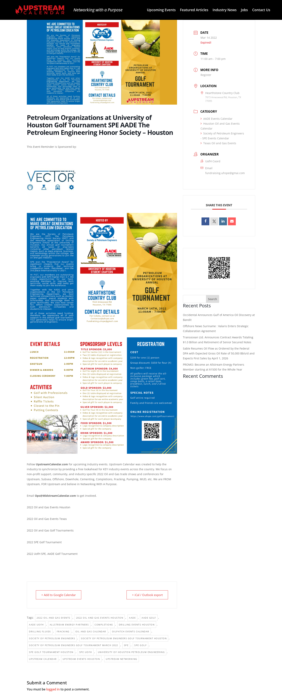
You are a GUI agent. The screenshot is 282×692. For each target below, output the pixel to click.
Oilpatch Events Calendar (130, 631)
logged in (53, 689)
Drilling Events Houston (137, 624)
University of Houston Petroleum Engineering (131, 652)
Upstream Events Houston (81, 658)
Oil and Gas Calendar (90, 631)
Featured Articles (194, 10)
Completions (104, 624)
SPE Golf (140, 645)
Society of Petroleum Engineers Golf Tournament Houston (124, 638)
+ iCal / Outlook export (147, 595)
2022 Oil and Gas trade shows (116, 474)
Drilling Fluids (40, 631)
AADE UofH (36, 624)
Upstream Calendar (43, 658)
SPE (126, 645)
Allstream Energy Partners (69, 624)
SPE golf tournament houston (51, 652)
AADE (132, 617)
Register (206, 75)
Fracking (63, 631)
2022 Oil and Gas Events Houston (99, 617)
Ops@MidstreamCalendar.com (55, 496)
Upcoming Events (161, 10)
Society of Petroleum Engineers (52, 638)
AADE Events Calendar (216, 119)
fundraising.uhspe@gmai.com (225, 173)
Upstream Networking (121, 658)
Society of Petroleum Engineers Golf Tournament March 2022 (73, 645)
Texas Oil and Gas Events (218, 143)
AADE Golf (149, 617)
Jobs (244, 10)
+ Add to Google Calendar (59, 595)
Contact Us (261, 10)
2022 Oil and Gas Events (53, 617)
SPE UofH (85, 652)
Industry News (225, 10)
